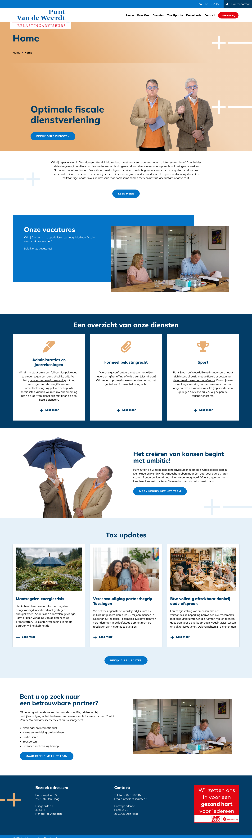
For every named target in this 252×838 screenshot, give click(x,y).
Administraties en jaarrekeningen (49, 362)
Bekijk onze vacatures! (38, 248)
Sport (203, 362)
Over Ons (143, 15)
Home (130, 15)
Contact (209, 15)
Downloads (193, 15)
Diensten (158, 15)
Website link (40, 18)
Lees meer (126, 193)
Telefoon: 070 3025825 (128, 795)
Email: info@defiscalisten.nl (131, 799)
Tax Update (175, 15)
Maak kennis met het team (160, 491)
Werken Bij (228, 15)
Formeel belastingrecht (126, 362)
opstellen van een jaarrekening (47, 380)
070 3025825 (212, 4)
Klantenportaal (240, 4)
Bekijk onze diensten (52, 136)
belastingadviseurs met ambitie (181, 469)
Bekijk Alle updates (126, 660)
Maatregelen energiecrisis (40, 598)
